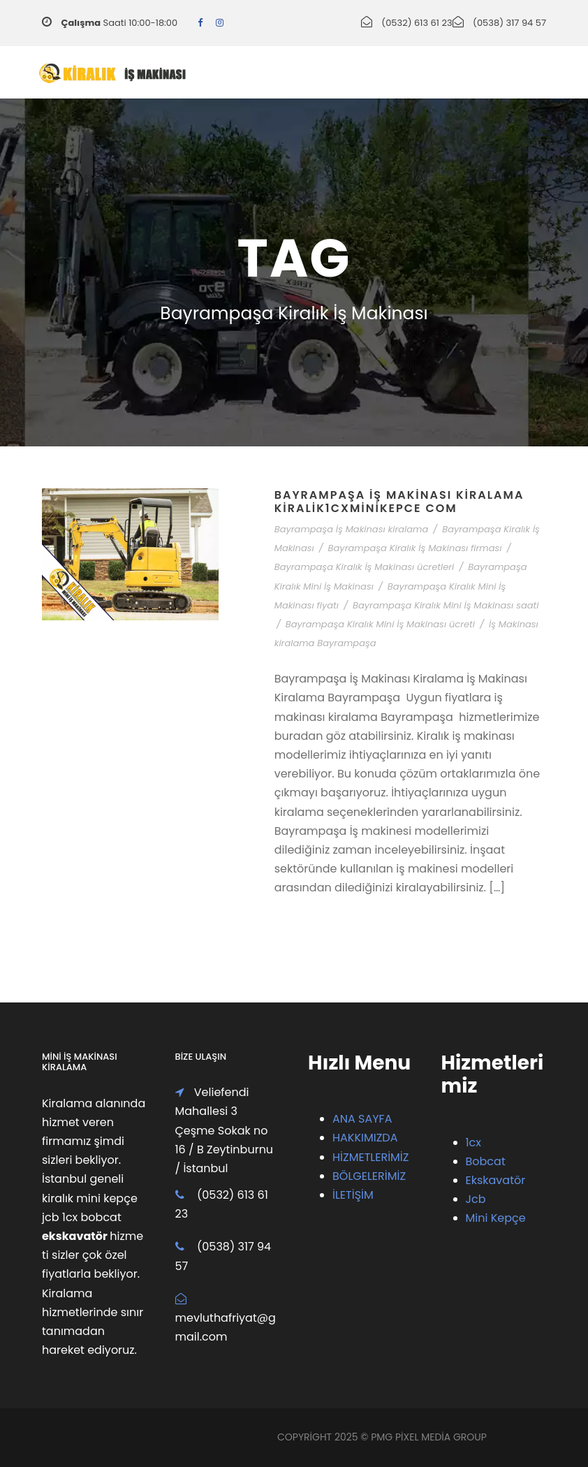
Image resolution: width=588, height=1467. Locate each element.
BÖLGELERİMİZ (369, 1176)
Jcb (476, 1199)
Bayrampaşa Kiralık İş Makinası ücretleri (364, 567)
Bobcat (486, 1161)
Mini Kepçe (496, 1218)
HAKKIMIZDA (364, 1138)
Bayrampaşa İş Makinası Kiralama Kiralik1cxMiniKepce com (399, 501)
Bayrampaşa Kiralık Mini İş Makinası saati (446, 605)
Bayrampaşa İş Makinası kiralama (351, 529)
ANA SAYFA (362, 1119)
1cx (474, 1142)
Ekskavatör (496, 1180)
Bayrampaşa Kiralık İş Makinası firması (415, 548)
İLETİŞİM (353, 1195)
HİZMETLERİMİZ (370, 1157)
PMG (383, 1437)
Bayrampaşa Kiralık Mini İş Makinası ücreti (380, 624)
